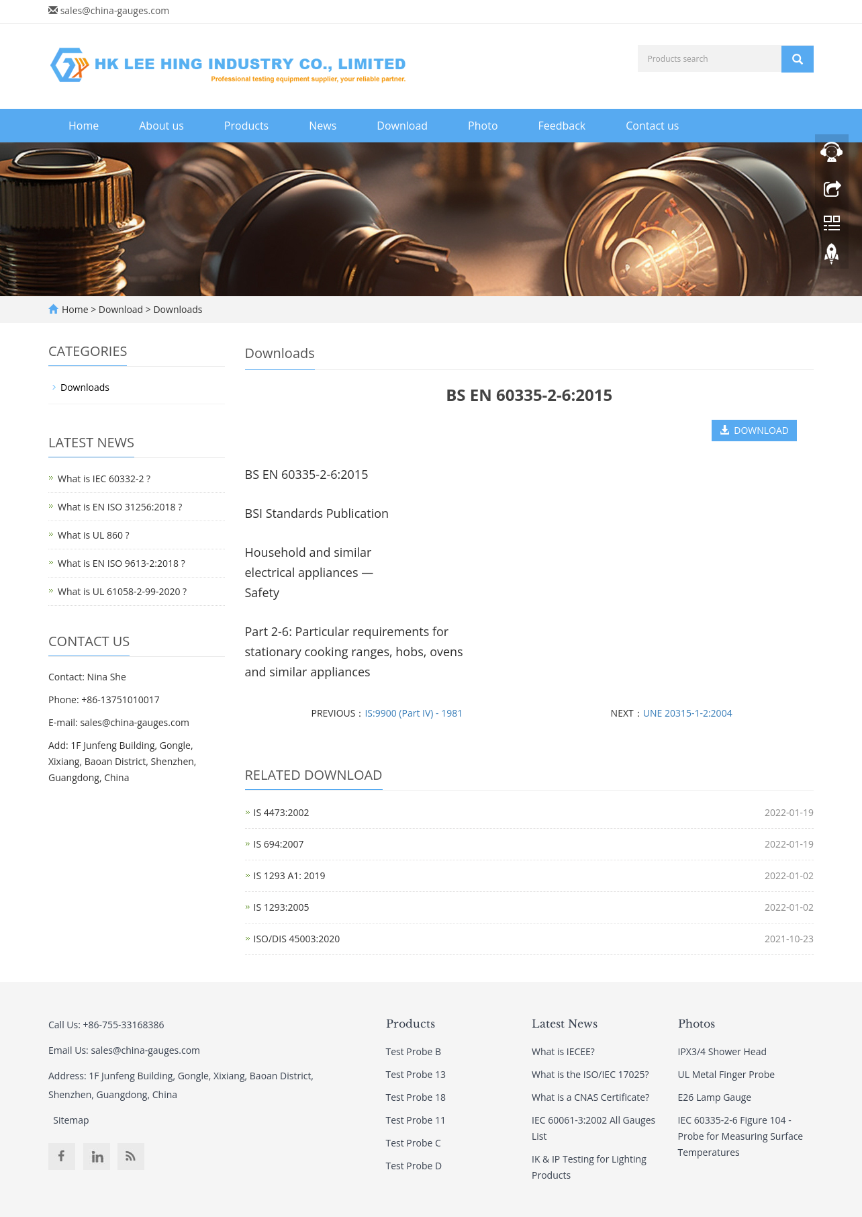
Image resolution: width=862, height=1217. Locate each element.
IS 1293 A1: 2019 (290, 875)
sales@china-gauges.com (115, 10)
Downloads (177, 309)
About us (161, 125)
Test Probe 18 (416, 1097)
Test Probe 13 (416, 1074)
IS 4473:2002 (281, 812)
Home (83, 125)
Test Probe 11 (416, 1120)
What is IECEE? (563, 1051)
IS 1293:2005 (281, 907)
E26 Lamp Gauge (715, 1097)
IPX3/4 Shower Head (722, 1051)
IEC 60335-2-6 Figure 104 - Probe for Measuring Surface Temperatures (741, 1136)
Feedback (562, 125)
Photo (482, 125)
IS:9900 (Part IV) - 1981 (414, 713)
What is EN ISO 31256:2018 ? (120, 506)
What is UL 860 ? (94, 535)
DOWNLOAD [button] (754, 430)
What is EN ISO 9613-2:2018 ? (121, 563)
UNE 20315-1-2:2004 (687, 713)
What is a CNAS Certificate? (590, 1097)
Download (402, 125)
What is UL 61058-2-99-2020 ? (122, 591)
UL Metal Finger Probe (726, 1074)
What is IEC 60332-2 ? (104, 478)
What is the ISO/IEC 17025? (590, 1074)
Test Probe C (413, 1142)
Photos (696, 1023)
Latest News (564, 1023)
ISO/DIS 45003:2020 (297, 938)
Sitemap (71, 1120)
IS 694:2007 (279, 844)
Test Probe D (414, 1165)
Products (246, 125)
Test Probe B (414, 1051)
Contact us (652, 125)
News (322, 125)
